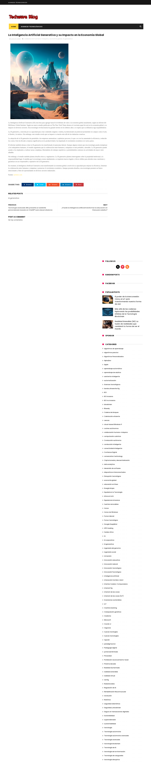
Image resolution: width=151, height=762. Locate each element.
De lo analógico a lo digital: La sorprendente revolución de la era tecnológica (127, 715)
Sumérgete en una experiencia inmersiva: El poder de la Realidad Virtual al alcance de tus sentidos (126, 737)
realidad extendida (111, 445)
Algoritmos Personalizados (114, 130)
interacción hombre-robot (113, 354)
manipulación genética (112, 386)
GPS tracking (108, 302)
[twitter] (118, 40)
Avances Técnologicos (17, 2)
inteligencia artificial (111, 350)
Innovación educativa (112, 334)
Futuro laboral (109, 290)
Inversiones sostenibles (113, 373)
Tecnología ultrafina (111, 545)
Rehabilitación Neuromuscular (115, 465)
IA (104, 310)
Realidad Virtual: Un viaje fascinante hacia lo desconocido (126, 703)
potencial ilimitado (111, 425)
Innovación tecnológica (112, 342)
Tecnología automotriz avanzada (116, 509)
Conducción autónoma (112, 214)
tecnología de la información (114, 525)
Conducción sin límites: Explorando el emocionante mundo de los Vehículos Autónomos (127, 683)
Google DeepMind (110, 298)
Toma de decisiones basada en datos (118, 553)
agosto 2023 (108, 608)
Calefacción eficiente (112, 190)
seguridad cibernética (112, 477)
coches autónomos (111, 202)
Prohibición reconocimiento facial (116, 433)
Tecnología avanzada (112, 513)
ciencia (106, 194)
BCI (105, 166)
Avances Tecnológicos (31, 27)
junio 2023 (107, 614)
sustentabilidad (110, 497)
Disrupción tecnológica (112, 250)
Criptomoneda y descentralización (117, 234)
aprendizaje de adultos (112, 146)
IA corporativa (109, 314)
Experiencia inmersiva (112, 274)
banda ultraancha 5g (112, 162)
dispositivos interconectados (115, 246)
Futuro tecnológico (111, 294)
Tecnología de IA (110, 521)
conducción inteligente (112, 218)
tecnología (108, 501)
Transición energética (112, 569)
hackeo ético (109, 306)
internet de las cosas (112, 366)
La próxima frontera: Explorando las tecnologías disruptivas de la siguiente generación (126, 726)
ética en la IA (108, 270)
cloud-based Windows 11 (113, 198)
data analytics (109, 238)
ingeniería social (110, 326)
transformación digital (112, 561)
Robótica (107, 473)
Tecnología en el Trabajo (113, 541)
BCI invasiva (108, 170)
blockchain (108, 178)
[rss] (127, 40)
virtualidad (108, 589)
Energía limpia (109, 262)
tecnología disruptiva (112, 533)
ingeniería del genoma (112, 322)
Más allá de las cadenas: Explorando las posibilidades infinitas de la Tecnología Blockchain (127, 86)
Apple (106, 138)
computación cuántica (112, 210)
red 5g (106, 453)
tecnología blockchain (112, 517)
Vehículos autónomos (112, 577)
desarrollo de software (112, 242)
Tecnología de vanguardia (113, 529)
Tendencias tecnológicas (113, 549)
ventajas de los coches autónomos (117, 581)
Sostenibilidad (109, 489)
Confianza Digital (110, 226)
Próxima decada (110, 437)
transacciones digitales (112, 557)
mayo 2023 (107, 616)
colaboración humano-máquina (36, 43)
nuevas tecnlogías (111, 405)
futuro (106, 282)
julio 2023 (106, 611)
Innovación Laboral (111, 338)
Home (13, 27)
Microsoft (107, 393)
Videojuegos (108, 585)
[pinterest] (122, 40)
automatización (110, 154)
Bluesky (107, 182)
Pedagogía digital (110, 421)
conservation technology (113, 230)
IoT (105, 378)
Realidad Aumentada (112, 441)
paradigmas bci (109, 417)
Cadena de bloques (111, 186)
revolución (108, 469)
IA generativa (68, 43)
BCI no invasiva (109, 174)
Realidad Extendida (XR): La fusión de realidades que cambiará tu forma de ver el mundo (127, 99)
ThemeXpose (21, 759)
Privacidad (108, 429)
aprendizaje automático (113, 142)
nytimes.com (18, 187)
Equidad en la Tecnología (113, 266)
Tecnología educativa (112, 537)
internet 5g (108, 362)
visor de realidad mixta (112, 597)
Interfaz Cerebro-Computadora (116, 358)
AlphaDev (107, 134)
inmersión (107, 330)
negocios (107, 401)
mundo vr (107, 397)
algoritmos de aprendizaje (113, 122)
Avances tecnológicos (112, 158)
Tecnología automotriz (112, 505)
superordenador (110, 493)
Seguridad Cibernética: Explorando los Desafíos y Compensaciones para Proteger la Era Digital (127, 748)
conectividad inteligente (113, 222)
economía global (55, 43)
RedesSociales (109, 457)
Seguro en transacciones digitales (116, 485)
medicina (107, 389)
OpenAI (106, 413)
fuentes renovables (111, 278)
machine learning (110, 382)
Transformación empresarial (114, 565)
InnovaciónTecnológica (112, 346)
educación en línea (111, 258)
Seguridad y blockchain (112, 481)
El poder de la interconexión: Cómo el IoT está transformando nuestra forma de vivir (128, 74)
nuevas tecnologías (111, 409)
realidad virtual (109, 449)
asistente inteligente (112, 150)
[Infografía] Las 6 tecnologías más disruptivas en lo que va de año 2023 (126, 694)
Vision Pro (107, 593)
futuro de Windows (111, 286)
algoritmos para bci (111, 126)
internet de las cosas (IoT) (114, 369)
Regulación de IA (110, 461)
